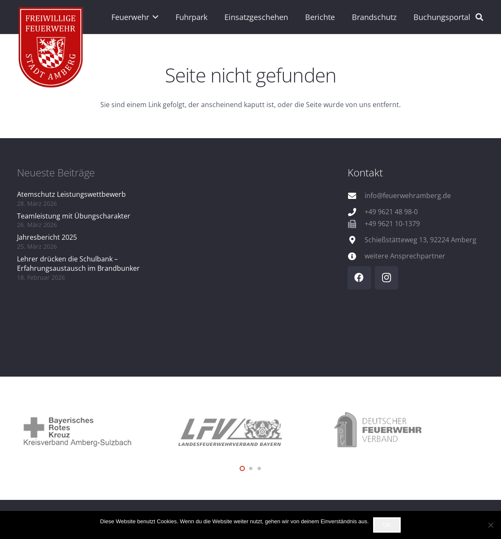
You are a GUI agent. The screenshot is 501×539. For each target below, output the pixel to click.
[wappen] (51, 48)
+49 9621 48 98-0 (391, 211)
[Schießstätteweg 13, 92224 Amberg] (356, 240)
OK (387, 525)
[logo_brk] (95, 431)
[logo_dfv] (406, 431)
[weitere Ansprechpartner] (356, 256)
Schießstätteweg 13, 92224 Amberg (420, 239)
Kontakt (365, 172)
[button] (154, 17)
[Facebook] (359, 277)
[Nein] (490, 525)
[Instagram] (386, 277)
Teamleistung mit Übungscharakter (73, 216)
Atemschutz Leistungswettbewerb (71, 194)
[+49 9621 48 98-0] (356, 212)
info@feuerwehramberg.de (408, 195)
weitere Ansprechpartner (405, 256)
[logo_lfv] (251, 431)
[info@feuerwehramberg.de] (356, 196)
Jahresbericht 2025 (47, 237)
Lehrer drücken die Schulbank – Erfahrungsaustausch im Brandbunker (78, 263)
